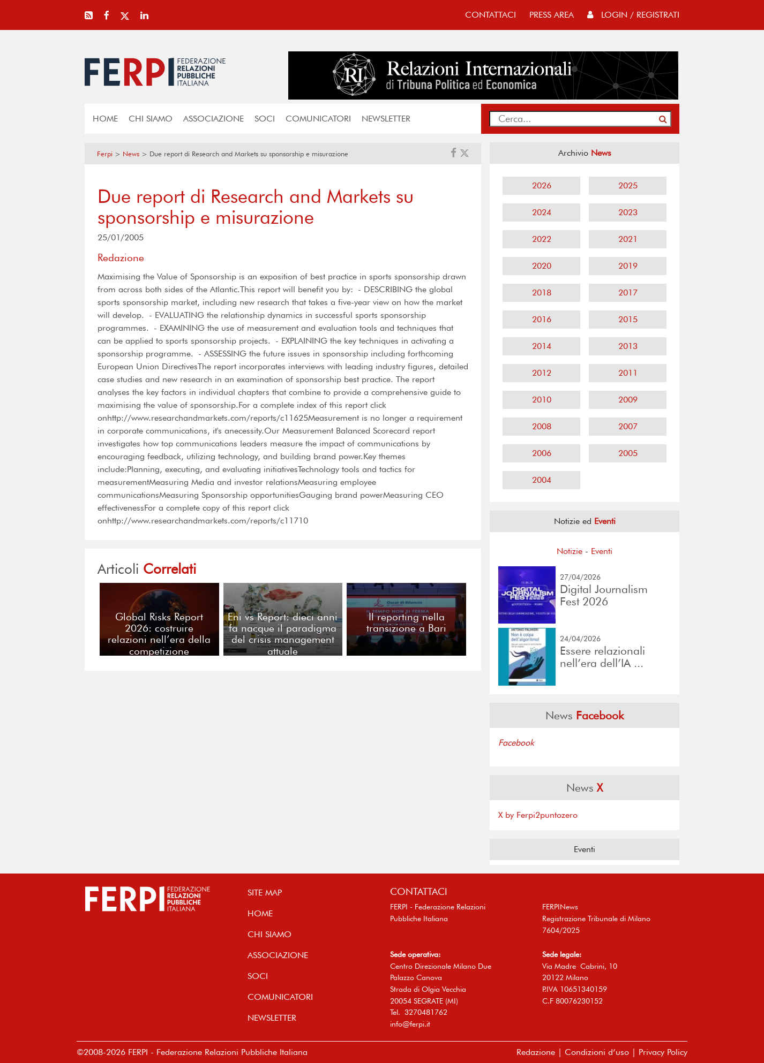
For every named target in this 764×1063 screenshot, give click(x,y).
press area (551, 15)
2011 (628, 373)
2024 (541, 212)
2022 (541, 239)
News (131, 154)
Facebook (516, 743)
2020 (541, 266)
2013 (628, 346)
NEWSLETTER (386, 118)
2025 (628, 185)
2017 (628, 292)
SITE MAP (265, 892)
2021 (628, 239)
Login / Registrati (633, 15)
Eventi (601, 551)
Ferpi (105, 154)
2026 (541, 185)
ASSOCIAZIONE (213, 118)
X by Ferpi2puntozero (538, 815)
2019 (628, 266)
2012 (541, 373)
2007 (628, 426)
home (105, 118)
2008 (541, 426)
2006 (541, 453)
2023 (628, 212)
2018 (541, 292)
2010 (541, 399)
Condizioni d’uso (597, 1052)
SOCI (264, 118)
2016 (541, 319)
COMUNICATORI (318, 118)
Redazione (535, 1052)
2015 (628, 319)
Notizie (569, 551)
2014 (541, 346)
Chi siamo (151, 118)
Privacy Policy (663, 1052)
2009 (628, 399)
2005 (628, 453)
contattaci (490, 15)
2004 (541, 480)
